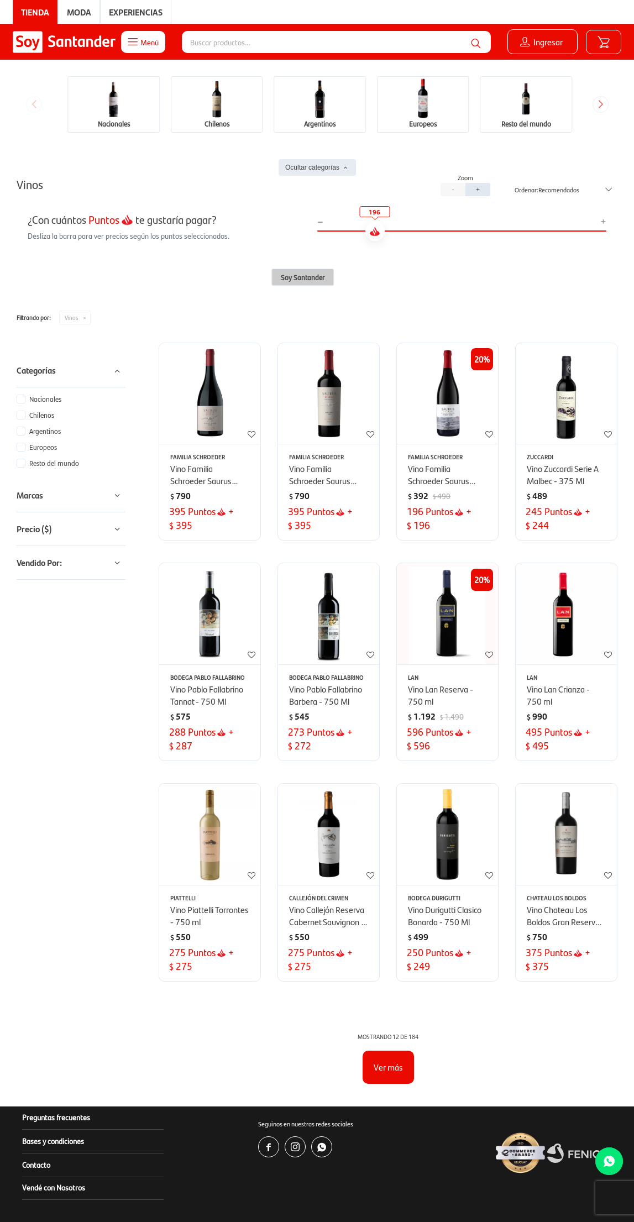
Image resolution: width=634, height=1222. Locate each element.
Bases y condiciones (53, 1140)
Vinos (71, 317)
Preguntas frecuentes (56, 1117)
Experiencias (136, 12)
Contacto (36, 1164)
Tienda (35, 12)
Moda (79, 12)
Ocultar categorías (312, 167)
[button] (476, 42)
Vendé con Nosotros (53, 1187)
